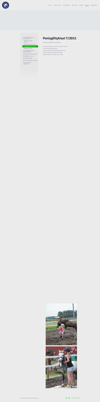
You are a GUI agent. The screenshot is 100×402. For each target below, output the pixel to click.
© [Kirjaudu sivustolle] (20, 398)
